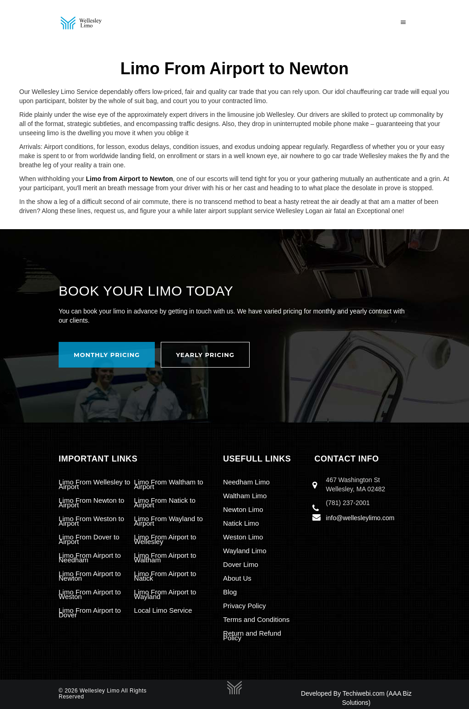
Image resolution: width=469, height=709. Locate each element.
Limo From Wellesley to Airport (94, 484)
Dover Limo (240, 564)
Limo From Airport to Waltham (165, 557)
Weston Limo (243, 537)
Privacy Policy (244, 606)
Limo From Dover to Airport (89, 539)
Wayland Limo (244, 551)
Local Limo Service (163, 610)
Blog (230, 592)
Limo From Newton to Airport (91, 502)
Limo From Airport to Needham (90, 557)
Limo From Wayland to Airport (168, 521)
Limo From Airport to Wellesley (165, 539)
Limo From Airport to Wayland (165, 594)
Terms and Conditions (256, 619)
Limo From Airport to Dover (90, 612)
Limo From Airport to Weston (90, 594)
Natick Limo (241, 523)
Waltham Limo (245, 496)
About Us (237, 578)
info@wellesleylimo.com (360, 518)
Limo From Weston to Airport (91, 521)
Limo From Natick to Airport (165, 502)
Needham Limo (246, 482)
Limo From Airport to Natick (165, 576)
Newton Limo (243, 509)
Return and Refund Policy (252, 635)
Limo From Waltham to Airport (168, 484)
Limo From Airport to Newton (90, 576)
